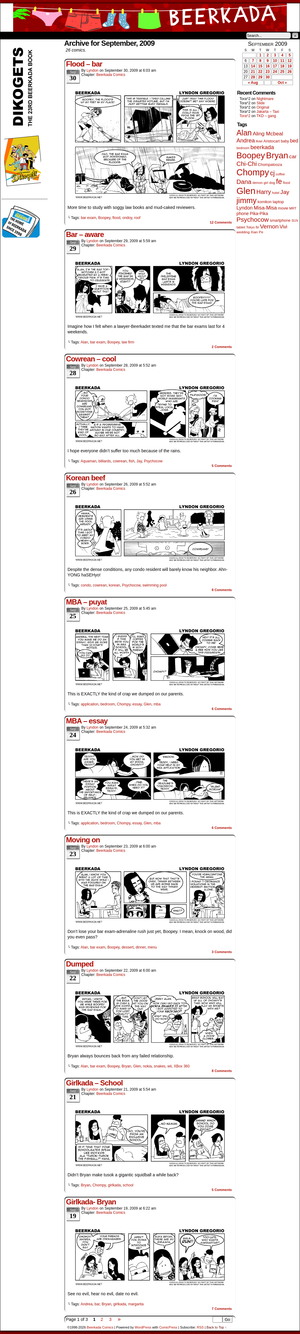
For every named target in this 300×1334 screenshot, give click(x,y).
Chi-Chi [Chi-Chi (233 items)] (246, 163)
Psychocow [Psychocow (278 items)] (252, 219)
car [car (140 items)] (293, 156)
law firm (128, 342)
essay (136, 704)
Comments (221, 222)
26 (289, 72)
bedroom (108, 704)
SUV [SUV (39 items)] (294, 220)
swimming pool (154, 585)
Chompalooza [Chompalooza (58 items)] (270, 164)
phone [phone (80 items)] (242, 213)
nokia (147, 1066)
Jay (139, 461)
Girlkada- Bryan (91, 1202)
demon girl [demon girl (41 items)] (260, 183)
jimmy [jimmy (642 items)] (246, 200)
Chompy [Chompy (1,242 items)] (252, 172)
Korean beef (85, 478)
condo (86, 585)
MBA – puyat (86, 602)
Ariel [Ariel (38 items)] (259, 141)
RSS (200, 1327)
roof (137, 218)
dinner (141, 947)
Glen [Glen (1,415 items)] (245, 191)
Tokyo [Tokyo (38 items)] (250, 227)
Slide (261, 103)
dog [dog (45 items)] (272, 183)
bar (97, 1304)
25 (282, 72)
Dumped (79, 964)
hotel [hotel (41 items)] (275, 193)
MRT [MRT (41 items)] (293, 208)
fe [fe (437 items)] (279, 181)
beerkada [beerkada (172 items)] (262, 147)
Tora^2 (245, 116)
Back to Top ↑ (217, 1327)
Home (8, 35)
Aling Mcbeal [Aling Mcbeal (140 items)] (268, 134)
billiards (104, 461)
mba (156, 704)
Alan (84, 342)
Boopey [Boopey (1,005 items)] (250, 155)
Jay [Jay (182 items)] (284, 192)
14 (253, 66)
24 (275, 72)
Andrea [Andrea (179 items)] (245, 140)
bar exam (88, 218)
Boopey (104, 218)
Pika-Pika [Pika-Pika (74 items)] (259, 213)
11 (282, 61)
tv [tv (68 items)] (257, 227)
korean (114, 585)
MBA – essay (87, 721)
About (27, 35)
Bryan (126, 1066)
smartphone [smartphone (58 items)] (280, 220)
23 (267, 72)
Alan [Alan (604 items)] (244, 132)
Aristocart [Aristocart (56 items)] (271, 141)
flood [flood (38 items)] (286, 183)
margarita (136, 1304)
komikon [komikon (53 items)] (265, 202)
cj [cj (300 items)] (272, 173)
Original (263, 107)
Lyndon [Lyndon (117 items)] (244, 207)
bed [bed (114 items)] (294, 140)
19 (289, 66)
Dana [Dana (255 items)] (243, 181)
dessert (128, 947)
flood (116, 218)
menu (152, 947)
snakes (159, 1066)
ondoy (127, 218)
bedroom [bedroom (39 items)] (243, 148)
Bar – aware (85, 234)
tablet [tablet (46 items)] (240, 227)
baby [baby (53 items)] (285, 141)
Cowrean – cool (91, 359)
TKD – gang (266, 116)
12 (289, 61)
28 (253, 77)
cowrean (119, 461)
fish (131, 461)
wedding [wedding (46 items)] (243, 232)
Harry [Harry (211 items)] (263, 191)
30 (267, 77)
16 (267, 66)
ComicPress (168, 1327)
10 (275, 61)
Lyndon (92, 70)
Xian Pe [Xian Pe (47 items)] (257, 232)
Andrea (87, 1304)
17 (275, 66)
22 (260, 72)
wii (169, 1066)
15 (260, 66)
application (89, 704)
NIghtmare (265, 99)
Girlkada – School (94, 1083)
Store (45, 35)
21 (253, 72)
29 (260, 77)
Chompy (123, 704)
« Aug (253, 83)
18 (282, 66)
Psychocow (153, 461)
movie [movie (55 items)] (283, 208)
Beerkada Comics (150, 17)
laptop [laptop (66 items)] (278, 201)
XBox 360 (182, 1066)
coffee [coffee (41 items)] (280, 174)
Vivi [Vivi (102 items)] (283, 226)
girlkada (114, 1185)
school (128, 1185)
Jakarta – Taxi (268, 111)
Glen (147, 704)
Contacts (69, 35)
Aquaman (88, 461)
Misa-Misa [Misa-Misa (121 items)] (265, 208)
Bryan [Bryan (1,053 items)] (277, 155)
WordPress (143, 1327)
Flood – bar (84, 64)
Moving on (83, 840)
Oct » (282, 83)
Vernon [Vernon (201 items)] (269, 226)
